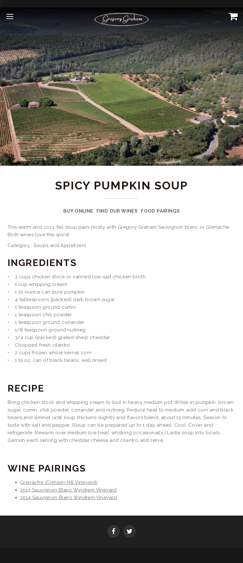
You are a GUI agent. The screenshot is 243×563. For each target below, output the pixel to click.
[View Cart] (232, 16)
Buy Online (78, 211)
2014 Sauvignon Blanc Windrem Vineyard (68, 497)
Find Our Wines (117, 211)
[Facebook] (113, 532)
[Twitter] (129, 532)
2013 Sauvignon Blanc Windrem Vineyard (68, 490)
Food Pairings (160, 211)
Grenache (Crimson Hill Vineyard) (59, 482)
